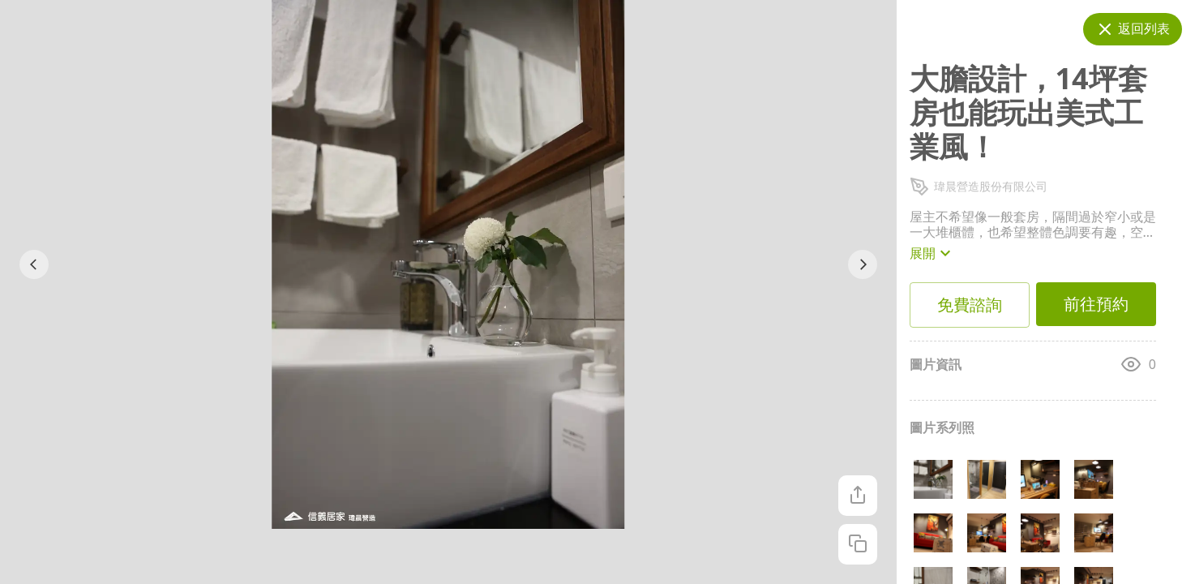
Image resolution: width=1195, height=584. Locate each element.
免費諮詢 (969, 305)
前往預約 (1096, 304)
